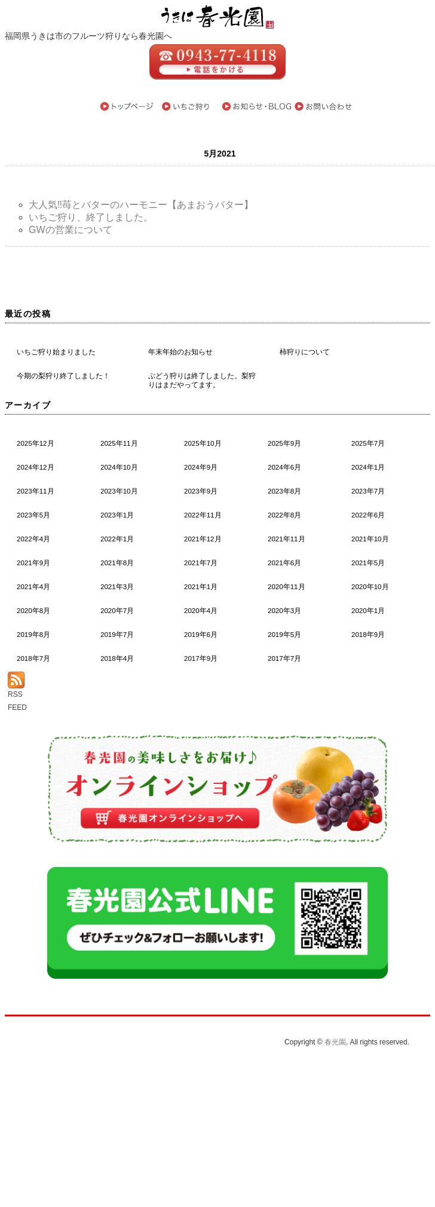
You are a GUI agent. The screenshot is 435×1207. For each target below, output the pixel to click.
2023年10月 (119, 491)
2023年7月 (368, 491)
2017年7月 (284, 658)
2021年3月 (117, 586)
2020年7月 (117, 610)
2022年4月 (33, 539)
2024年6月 (284, 467)
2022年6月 (368, 515)
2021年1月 (201, 586)
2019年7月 (117, 634)
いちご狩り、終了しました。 (91, 217)
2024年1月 (368, 467)
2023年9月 (201, 491)
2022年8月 (284, 515)
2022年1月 (117, 539)
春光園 (335, 1042)
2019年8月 (33, 634)
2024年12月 (35, 467)
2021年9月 (33, 562)
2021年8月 (117, 562)
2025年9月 (284, 443)
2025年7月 (368, 443)
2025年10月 (203, 443)
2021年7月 (201, 562)
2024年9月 (201, 467)
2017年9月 (201, 658)
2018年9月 (368, 634)
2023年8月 (284, 491)
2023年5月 (33, 515)
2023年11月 (35, 491)
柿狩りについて (305, 352)
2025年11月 (119, 443)
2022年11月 (203, 515)
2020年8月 (33, 610)
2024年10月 (119, 467)
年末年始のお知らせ (180, 352)
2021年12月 (203, 539)
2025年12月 (35, 443)
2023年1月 (117, 515)
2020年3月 (284, 610)
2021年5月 (368, 562)
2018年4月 (117, 658)
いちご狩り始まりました (56, 352)
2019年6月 (201, 634)
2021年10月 (370, 539)
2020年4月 (201, 610)
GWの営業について (70, 230)
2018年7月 (33, 658)
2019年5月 (284, 634)
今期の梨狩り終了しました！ (63, 375)
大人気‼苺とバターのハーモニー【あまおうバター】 (141, 205)
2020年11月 (286, 586)
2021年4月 (33, 586)
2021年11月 (286, 539)
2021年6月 (284, 562)
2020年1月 (368, 610)
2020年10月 (370, 586)
